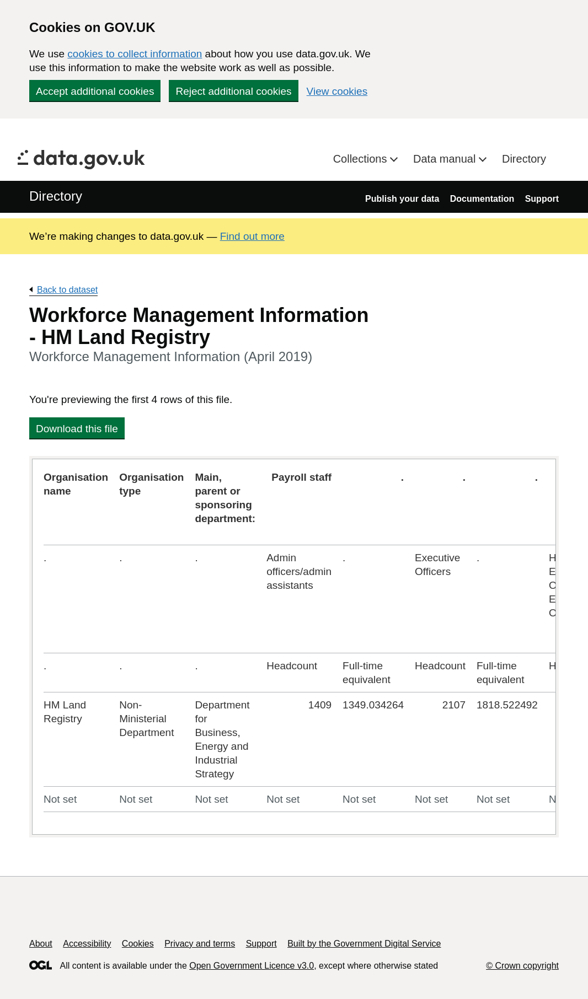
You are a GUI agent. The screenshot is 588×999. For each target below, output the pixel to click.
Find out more (252, 236)
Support (542, 198)
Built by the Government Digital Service (364, 943)
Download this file (77, 428)
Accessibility (87, 943)
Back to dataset (67, 289)
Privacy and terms (199, 943)
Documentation (482, 198)
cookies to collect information (134, 54)
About (40, 943)
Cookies (138, 943)
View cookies (337, 91)
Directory (524, 159)
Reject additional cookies (233, 91)
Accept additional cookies (95, 91)
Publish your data (402, 198)
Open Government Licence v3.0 (251, 965)
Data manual (446, 159)
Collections (361, 159)
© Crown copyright (522, 965)
